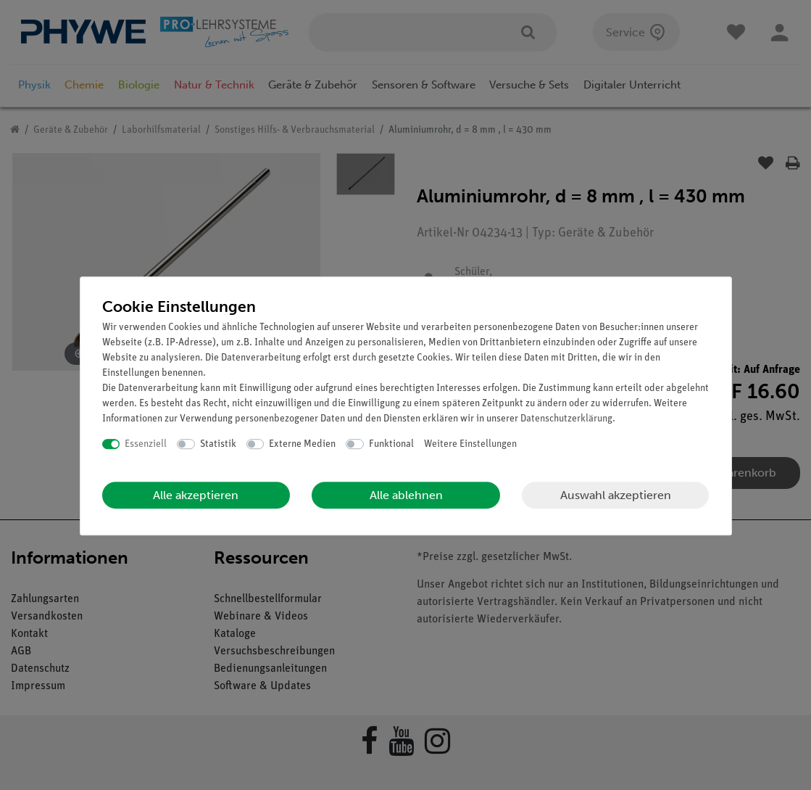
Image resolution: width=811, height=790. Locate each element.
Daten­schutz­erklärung (566, 418)
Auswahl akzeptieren (615, 495)
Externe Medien (302, 444)
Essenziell (146, 444)
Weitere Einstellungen (470, 444)
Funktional (391, 444)
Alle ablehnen (406, 495)
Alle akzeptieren (195, 495)
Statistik (218, 444)
